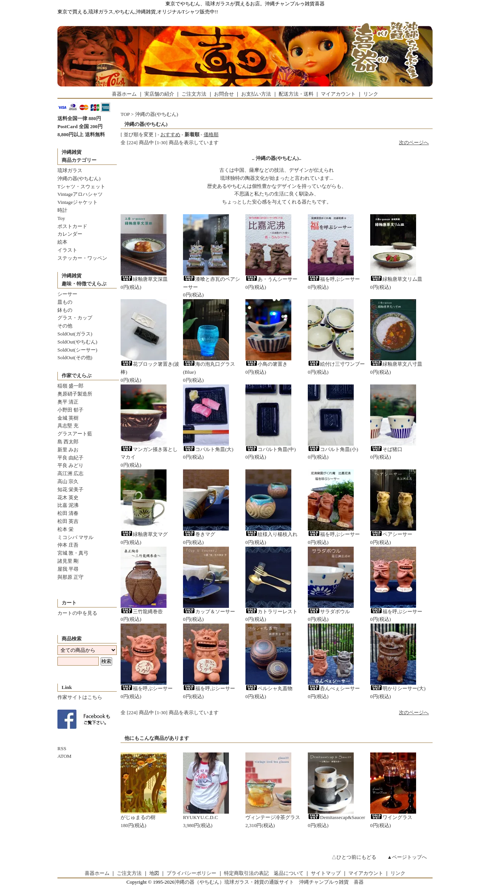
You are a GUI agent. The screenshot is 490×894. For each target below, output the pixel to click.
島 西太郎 (67, 442)
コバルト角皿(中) (270, 449)
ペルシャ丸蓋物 (268, 688)
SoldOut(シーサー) (77, 350)
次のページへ (414, 142)
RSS (61, 748)
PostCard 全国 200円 (80, 126)
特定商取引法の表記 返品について (264, 873)
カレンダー (69, 234)
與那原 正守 (70, 577)
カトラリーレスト (271, 611)
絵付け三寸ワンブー (336, 364)
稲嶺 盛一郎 (70, 386)
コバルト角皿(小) (333, 449)
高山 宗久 (67, 481)
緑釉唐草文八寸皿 (396, 364)
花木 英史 (67, 497)
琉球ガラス (69, 170)
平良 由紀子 (70, 458)
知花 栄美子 (70, 489)
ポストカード (72, 226)
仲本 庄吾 (67, 545)
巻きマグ (199, 534)
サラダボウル (329, 611)
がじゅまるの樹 (138, 817)
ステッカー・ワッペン (82, 258)
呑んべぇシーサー (334, 688)
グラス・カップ (74, 318)
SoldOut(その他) (74, 357)
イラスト (67, 250)
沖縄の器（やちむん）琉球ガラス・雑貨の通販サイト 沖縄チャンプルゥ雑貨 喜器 (269, 882)
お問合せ (224, 94)
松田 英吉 (67, 521)
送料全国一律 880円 (79, 118)
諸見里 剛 (67, 561)
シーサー (67, 294)
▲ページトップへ (407, 857)
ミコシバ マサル (75, 537)
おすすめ (170, 134)
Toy (61, 218)
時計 (62, 210)
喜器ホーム (124, 94)
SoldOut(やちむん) (77, 342)
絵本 (62, 242)
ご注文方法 (193, 94)
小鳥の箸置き (266, 364)
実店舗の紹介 (159, 94)
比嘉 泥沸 (67, 505)
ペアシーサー (391, 534)
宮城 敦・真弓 (72, 553)
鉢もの (64, 310)
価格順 (211, 134)
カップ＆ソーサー (209, 611)
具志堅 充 (67, 425)
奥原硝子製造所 (74, 394)
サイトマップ (326, 873)
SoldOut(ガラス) (74, 334)
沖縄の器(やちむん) (79, 178)
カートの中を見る (77, 613)
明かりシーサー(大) (398, 688)
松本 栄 (65, 529)
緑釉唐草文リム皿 (396, 279)
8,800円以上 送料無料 (81, 134)
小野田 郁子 (70, 410)
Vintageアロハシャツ (80, 194)
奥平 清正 (67, 402)
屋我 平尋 (67, 569)
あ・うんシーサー (271, 279)
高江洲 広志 (70, 473)
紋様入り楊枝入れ (271, 534)
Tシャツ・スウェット (81, 186)
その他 (64, 326)
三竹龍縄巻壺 (142, 611)
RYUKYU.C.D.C (200, 817)
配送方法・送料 (296, 94)
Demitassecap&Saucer (336, 817)
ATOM (64, 756)
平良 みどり (70, 465)
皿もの (64, 302)
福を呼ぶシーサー (334, 279)
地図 (154, 873)
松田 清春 (67, 513)
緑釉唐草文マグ (144, 534)
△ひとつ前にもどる (354, 857)
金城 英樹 (67, 418)
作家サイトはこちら (79, 697)
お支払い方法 (256, 94)
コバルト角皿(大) (208, 449)
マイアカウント (338, 94)
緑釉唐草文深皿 (144, 279)
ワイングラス (391, 817)
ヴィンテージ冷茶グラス (272, 817)
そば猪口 (386, 449)
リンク (370, 94)
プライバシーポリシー (191, 873)
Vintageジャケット (77, 202)
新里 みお (67, 450)
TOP (125, 114)
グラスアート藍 (74, 433)
